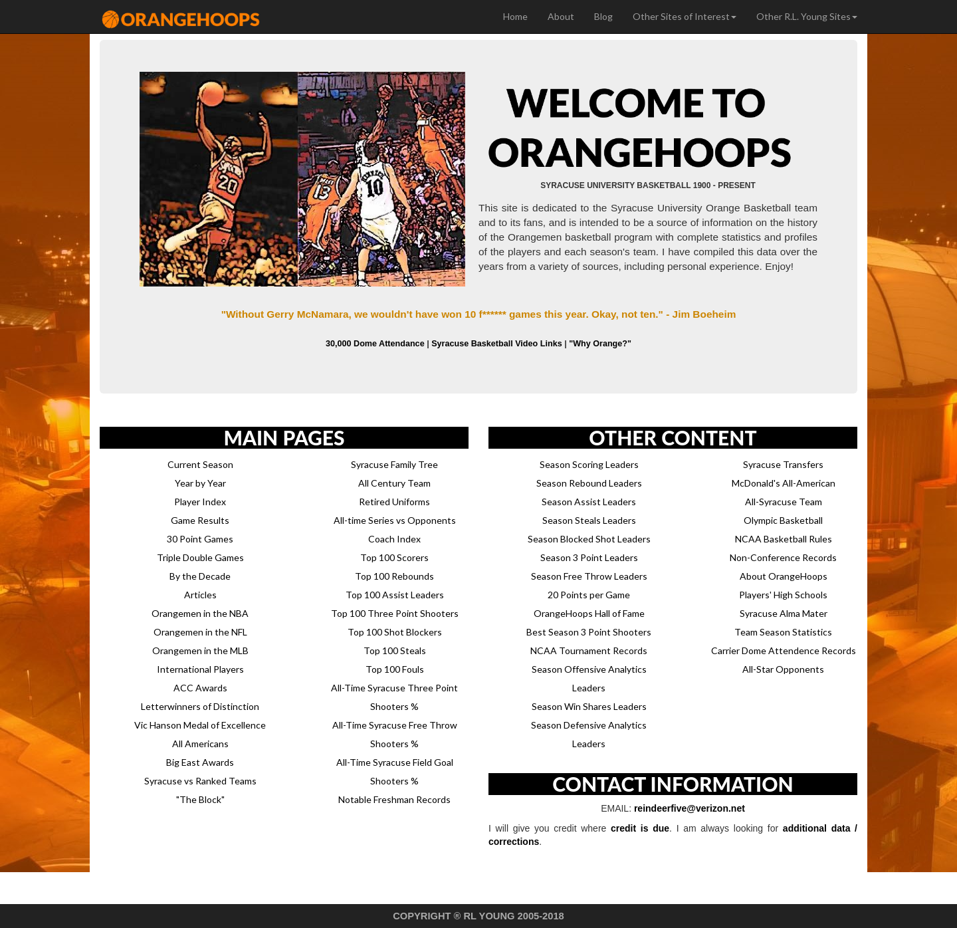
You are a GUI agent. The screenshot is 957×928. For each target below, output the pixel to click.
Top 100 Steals (395, 650)
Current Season (200, 464)
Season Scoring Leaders (589, 464)
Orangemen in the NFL (200, 632)
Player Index (200, 501)
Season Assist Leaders (589, 501)
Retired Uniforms (394, 501)
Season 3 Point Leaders (589, 557)
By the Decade (200, 576)
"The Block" (200, 799)
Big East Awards (200, 762)
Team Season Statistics (783, 632)
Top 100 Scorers (394, 557)
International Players (200, 669)
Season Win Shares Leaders (589, 706)
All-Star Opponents (783, 669)
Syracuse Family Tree (394, 464)
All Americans (200, 743)
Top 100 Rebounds (394, 576)
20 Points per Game (589, 594)
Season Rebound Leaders (589, 483)
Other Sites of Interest (684, 16)
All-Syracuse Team (783, 501)
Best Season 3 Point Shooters (588, 632)
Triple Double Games (200, 557)
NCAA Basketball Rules (783, 538)
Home (515, 16)
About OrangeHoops (783, 576)
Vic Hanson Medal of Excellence (200, 725)
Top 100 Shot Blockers (395, 632)
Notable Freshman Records (394, 799)
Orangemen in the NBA (200, 613)
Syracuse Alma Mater (783, 613)
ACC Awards (200, 687)
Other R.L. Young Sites (806, 16)
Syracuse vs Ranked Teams (200, 780)
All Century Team (394, 483)
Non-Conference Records (783, 557)
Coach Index (394, 538)
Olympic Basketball (783, 520)
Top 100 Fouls (395, 669)
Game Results (200, 520)
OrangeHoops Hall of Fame (589, 613)
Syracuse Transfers (783, 464)
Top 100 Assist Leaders (395, 594)
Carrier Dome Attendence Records (783, 650)
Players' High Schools (783, 594)
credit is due (640, 828)
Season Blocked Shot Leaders (589, 538)
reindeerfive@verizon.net (689, 808)
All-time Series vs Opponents (395, 520)
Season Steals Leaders (589, 520)
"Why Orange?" (600, 343)
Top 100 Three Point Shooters (395, 613)
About (561, 16)
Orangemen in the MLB (200, 650)
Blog (603, 16)
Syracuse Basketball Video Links (496, 343)
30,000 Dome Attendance (375, 343)
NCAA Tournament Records (588, 650)
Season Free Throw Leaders (589, 576)
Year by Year (200, 483)
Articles (200, 594)
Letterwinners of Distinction (200, 706)
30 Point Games (200, 538)
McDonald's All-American (783, 483)
